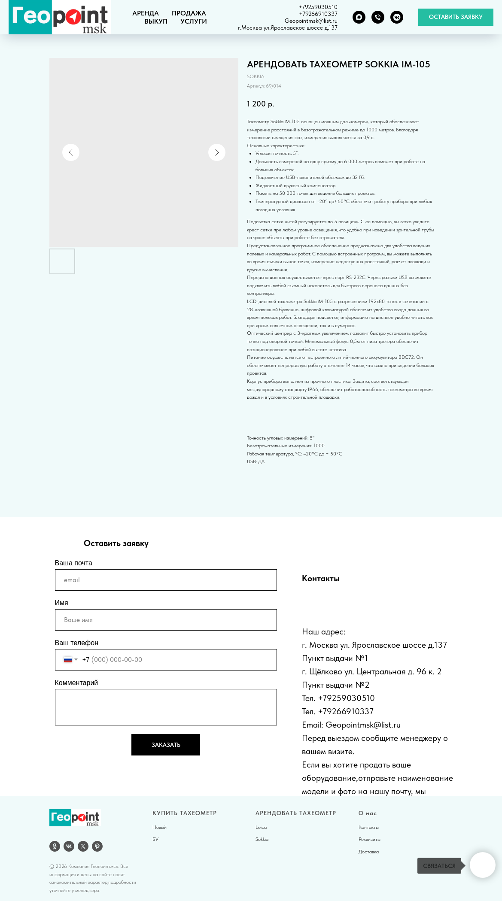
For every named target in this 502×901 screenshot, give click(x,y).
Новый (159, 827)
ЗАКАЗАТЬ (166, 744)
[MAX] (359, 17)
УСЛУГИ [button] (193, 21)
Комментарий (76, 682)
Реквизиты (369, 839)
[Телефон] (377, 17)
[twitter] (83, 846)
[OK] (54, 846)
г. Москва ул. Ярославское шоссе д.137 (374, 645)
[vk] (69, 846)
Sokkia (262, 839)
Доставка (369, 852)
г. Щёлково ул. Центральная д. (358, 671)
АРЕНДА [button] (145, 13)
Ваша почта (73, 563)
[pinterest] (97, 846)
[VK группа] (396, 17)
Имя (61, 603)
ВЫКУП (155, 21)
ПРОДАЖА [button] (189, 13)
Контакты (369, 827)
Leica (261, 827)
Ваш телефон (77, 642)
